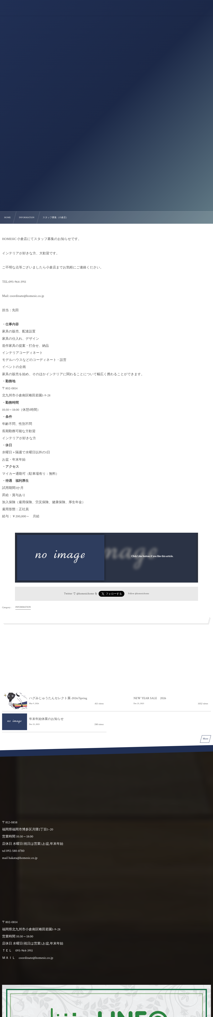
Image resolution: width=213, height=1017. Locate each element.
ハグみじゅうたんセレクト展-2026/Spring (58, 698)
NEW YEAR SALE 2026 (150, 698)
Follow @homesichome (138, 593)
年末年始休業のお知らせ (46, 719)
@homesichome (85, 593)
